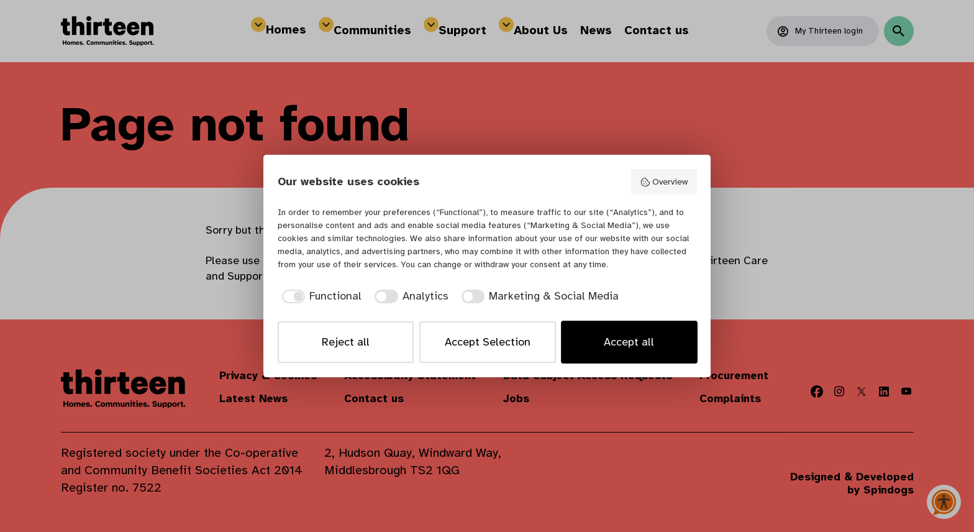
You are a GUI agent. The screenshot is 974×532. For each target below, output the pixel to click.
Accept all (629, 342)
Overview (664, 182)
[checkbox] (320, 296)
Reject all (346, 342)
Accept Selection (487, 342)
